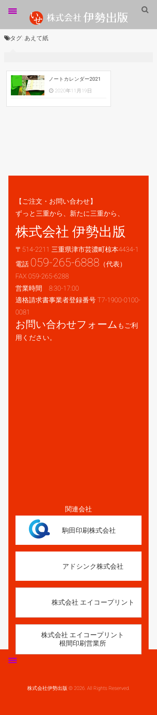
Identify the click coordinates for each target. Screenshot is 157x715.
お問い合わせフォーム (66, 324)
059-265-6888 (65, 262)
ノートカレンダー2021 (75, 79)
